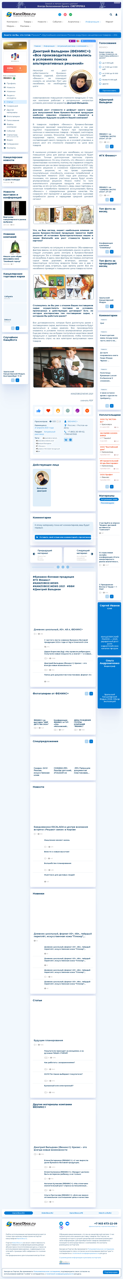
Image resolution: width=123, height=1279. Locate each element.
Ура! (102, 323)
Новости (42, 22)
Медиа (10, 26)
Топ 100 (65, 14)
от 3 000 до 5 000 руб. (109, 68)
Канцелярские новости (12, 159)
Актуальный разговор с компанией (71, 46)
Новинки (11, 91)
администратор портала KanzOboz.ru (103, 1226)
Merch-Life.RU (105, 1213)
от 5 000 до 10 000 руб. (110, 74)
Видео (10, 140)
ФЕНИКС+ (73, 421)
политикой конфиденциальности (86, 1253)
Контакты (11, 148)
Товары (27, 22)
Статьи (10, 102)
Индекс (70, 14)
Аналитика (73, 22)
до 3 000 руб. (108, 63)
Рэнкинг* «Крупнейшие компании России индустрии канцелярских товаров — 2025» (61, 35)
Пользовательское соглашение (101, 1249)
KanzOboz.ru (22, 1238)
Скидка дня (12, 106)
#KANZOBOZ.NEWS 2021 (45, 441)
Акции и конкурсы (11, 96)
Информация (92, 22)
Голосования (107, 43)
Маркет (109, 22)
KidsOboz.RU (47, 1213)
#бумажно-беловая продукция (48, 449)
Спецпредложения (45, 741)
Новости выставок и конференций (12, 194)
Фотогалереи (13, 116)
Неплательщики (110, 415)
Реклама (24, 26)
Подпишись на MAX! (59, 14)
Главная (37, 46)
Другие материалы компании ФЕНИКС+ (52, 1105)
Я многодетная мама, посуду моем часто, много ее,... (109, 338)
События (57, 22)
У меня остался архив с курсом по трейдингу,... (108, 395)
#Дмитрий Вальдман (43, 443)
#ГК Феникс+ (41, 446)
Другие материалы (12, 111)
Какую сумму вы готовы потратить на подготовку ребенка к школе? (108, 55)
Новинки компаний (9, 235)
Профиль (11, 83)
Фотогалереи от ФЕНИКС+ (51, 693)
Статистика (15, 135)
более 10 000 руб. (109, 80)
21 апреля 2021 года (44, 428)
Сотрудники (12, 144)
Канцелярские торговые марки (14, 275)
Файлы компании (11, 125)
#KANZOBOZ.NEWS (50, 438)
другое (105, 84)
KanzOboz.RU (18, 1213)
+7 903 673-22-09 (105, 1223)
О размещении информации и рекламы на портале (80, 1257)
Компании (12, 22)
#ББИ (38, 451)
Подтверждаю (111, 1272)
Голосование (13, 120)
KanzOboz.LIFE (76, 1213)
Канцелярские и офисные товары (24, 16)
